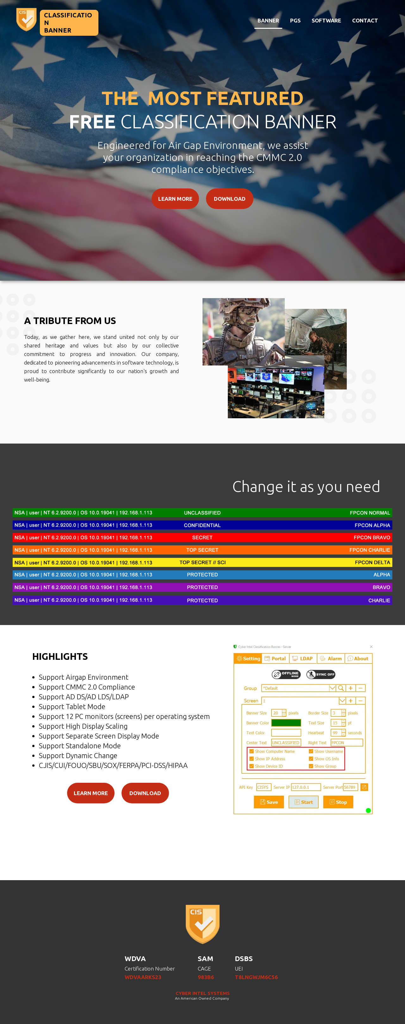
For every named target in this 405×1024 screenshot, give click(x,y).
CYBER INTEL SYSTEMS (203, 993)
